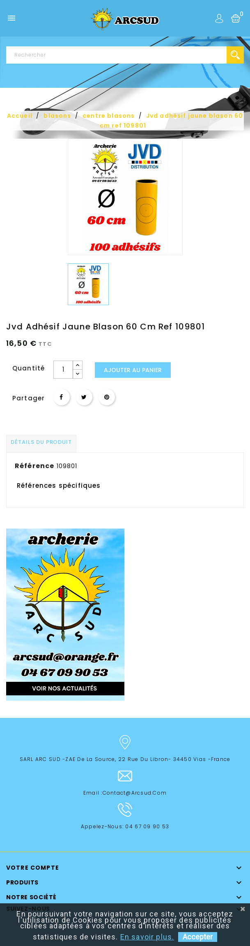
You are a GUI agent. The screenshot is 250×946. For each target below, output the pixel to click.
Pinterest (107, 397)
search (235, 55)
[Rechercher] (125, 55)
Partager (61, 397)
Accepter (198, 936)
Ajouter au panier (133, 370)
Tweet (84, 397)
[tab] (41, 443)
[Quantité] (63, 370)
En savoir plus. (147, 936)
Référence (34, 466)
